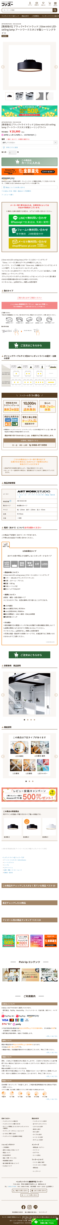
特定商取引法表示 (8, 1160)
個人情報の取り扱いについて (11, 1163)
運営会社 (35, 1167)
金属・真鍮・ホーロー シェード (13, 870)
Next (55, 66)
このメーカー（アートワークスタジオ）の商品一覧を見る (37, 496)
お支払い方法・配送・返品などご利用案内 (17, 191)
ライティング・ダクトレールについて (13, 1131)
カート (50, 4)
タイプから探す (37, 1134)
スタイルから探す (38, 1126)
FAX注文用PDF (7, 1155)
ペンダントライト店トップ (10, 16)
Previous (2, 66)
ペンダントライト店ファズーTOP (13, 857)
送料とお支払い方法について (11, 1150)
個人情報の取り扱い (31, 1212)
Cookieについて (7, 1166)
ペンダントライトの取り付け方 (11, 1124)
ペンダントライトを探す (40, 1121)
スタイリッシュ (8, 867)
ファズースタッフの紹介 (40, 1165)
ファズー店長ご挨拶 (38, 1162)
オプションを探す (38, 1140)
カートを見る (37, 1155)
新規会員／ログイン (38, 1147)
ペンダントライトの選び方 (10, 1121)
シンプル (6, 865)
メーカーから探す (38, 1137)
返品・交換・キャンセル (10, 1158)
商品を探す (25, 16)
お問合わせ (37, 4)
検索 (54, 10)
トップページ (37, 1171)
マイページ (30, 4)
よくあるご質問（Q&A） (10, 1133)
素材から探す (37, 1129)
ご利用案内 (35, 16)
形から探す (36, 1132)
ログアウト (36, 1152)
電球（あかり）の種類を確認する (19, 139)
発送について (6, 1152)
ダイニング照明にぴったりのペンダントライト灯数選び (16, 1127)
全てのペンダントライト (40, 1124)
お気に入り (43, 4)
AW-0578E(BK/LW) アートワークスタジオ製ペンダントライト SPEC (25, 849)
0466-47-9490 (39, 444)
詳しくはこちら (52, 1036)
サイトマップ (43, 1212)
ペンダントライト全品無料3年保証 (12, 1136)
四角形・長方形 (8, 872)
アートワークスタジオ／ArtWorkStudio (15, 860)
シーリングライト (9, 862)
